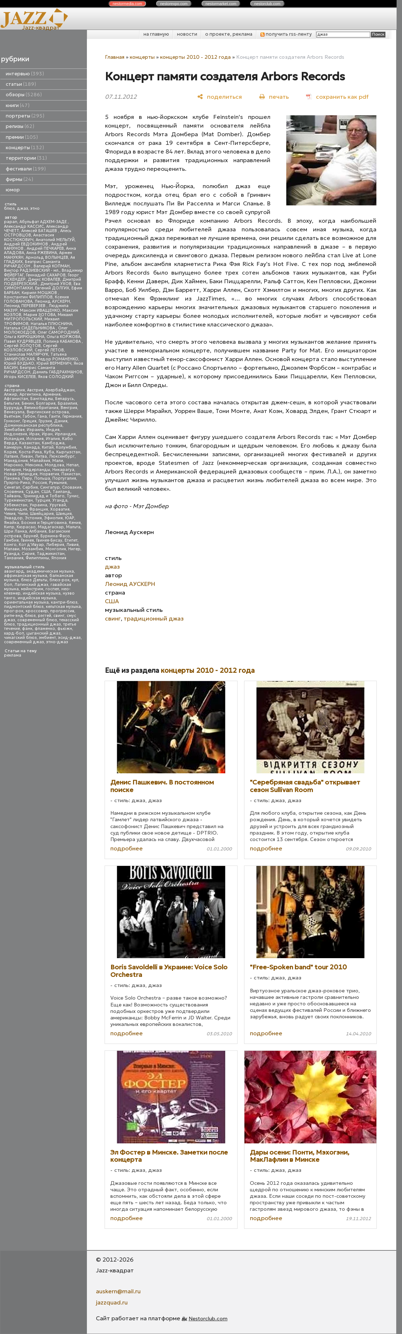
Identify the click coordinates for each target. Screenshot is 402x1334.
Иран (47, 434)
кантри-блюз (64, 602)
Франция (38, 509)
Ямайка (11, 522)
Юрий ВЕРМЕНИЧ (53, 363)
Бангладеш (41, 398)
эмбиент (47, 637)
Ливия (72, 544)
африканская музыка (25, 575)
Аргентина (30, 394)
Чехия (10, 513)
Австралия (14, 390)
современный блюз (37, 620)
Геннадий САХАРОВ (46, 275)
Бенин (28, 403)
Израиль (35, 429)
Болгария (46, 403)
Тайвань (12, 496)
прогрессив (62, 611)
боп (8, 584)
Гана (42, 416)
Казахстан (29, 443)
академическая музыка (50, 571)
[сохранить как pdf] (337, 96)
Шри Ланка (15, 531)
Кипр (9, 527)
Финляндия (15, 509)
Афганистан (16, 398)
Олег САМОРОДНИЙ (58, 332)
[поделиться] (219, 96)
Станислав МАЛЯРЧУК (26, 354)
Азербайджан (60, 390)
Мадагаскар (51, 527)
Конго (10, 544)
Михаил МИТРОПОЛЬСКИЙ (38, 316)
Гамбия (11, 540)
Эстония (33, 518)
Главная (114, 57)
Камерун (13, 447)
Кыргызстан (68, 452)
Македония (16, 460)
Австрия (35, 390)
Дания (60, 421)
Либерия (55, 544)
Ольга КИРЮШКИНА (24, 336)
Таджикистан (51, 553)
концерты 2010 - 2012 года (195, 57)
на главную (156, 34)
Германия (71, 416)
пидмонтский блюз (24, 606)
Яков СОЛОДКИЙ (56, 376)
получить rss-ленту (286, 34)
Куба (49, 452)
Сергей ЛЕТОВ (49, 350)
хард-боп (14, 633)
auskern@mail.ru (118, 1291)
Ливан (26, 456)
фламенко (45, 628)
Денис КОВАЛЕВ (44, 279)
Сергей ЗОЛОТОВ (22, 345)
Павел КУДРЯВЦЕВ (22, 341)
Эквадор (13, 518)
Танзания (13, 558)
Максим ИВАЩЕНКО (40, 310)
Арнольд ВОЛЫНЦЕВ (47, 257)
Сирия (28, 553)
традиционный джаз (39, 624)
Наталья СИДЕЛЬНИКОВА (30, 328)
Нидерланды (36, 469)
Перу (27, 478)
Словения (13, 491)
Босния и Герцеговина (44, 522)
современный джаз (24, 642)
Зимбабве (14, 429)
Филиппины (37, 558)
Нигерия (12, 469)
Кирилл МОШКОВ (40, 292)
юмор (13, 190)
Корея (10, 452)
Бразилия (67, 403)
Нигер (74, 549)
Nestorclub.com (208, 1318)
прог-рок (13, 611)
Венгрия (69, 407)
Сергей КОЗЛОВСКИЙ (30, 347)
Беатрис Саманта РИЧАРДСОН (32, 263)
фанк (27, 628)
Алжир (10, 394)
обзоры (24, 95)
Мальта (73, 527)
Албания (38, 531)
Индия (52, 429)
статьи (21, 84)
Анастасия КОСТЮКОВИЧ (29, 237)
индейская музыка (42, 593)
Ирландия (65, 434)
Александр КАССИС (24, 226)
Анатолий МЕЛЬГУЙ (55, 239)
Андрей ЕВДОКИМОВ (26, 244)
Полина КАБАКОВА (62, 341)
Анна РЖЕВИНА (41, 252)
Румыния (58, 482)
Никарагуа (63, 469)
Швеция (64, 513)
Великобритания (41, 407)
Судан (32, 491)
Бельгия (11, 403)
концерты (25, 147)
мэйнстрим (32, 589)
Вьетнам (12, 416)
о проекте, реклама (228, 34)
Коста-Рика (30, 452)
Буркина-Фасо (55, 536)
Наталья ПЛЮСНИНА (51, 323)
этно (35, 208)
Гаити (54, 416)
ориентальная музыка (26, 602)
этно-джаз (57, 642)
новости (187, 34)
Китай (48, 447)
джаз (22, 208)
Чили (23, 513)
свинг (59, 615)
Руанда (11, 553)
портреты (25, 116)
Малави (11, 549)
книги (18, 105)
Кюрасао (26, 527)
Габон (29, 416)
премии (22, 137)
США (45, 491)
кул (75, 580)
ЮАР (69, 518)
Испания (35, 438)
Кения (75, 522)
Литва (41, 456)
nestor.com (127, 3)
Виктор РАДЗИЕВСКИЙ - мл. (31, 270)
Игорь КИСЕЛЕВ (20, 376)
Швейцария (42, 513)
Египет (71, 540)
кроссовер (37, 611)
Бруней (30, 536)
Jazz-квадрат (41, 27)
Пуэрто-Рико (17, 482)
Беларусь (64, 398)
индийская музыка (37, 598)
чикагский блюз (20, 637)
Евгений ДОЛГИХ (52, 288)
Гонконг (12, 421)
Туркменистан (18, 500)
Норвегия (49, 474)
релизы (20, 126)
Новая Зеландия (20, 474)
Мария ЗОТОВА (39, 314)
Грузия (45, 421)
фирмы (19, 179)
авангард (14, 571)
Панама (12, 478)
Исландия (14, 438)
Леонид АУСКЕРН (52, 301)
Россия (39, 482)
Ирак (34, 434)
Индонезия (15, 434)
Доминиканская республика (33, 425)
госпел (52, 589)
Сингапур (50, 487)
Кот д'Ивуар (31, 544)
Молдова (54, 465)
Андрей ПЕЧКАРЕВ (45, 248)
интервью (25, 74)
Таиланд (62, 491)
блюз (9, 208)
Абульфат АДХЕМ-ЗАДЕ (43, 221)
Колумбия (66, 447)
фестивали (26, 169)
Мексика (34, 465)
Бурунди (13, 407)
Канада (32, 447)
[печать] (274, 96)
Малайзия (40, 460)
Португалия (64, 478)
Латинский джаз (31, 584)
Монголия (55, 549)
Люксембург (62, 456)
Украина (38, 505)
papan (10, 221)
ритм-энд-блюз (20, 615)
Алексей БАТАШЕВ (39, 230)
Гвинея (27, 540)
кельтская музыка (63, 606)
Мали (57, 460)
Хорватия (60, 509)
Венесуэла (14, 412)
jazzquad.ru (112, 1302)
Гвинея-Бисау (49, 540)
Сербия (30, 487)
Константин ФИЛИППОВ (28, 297)
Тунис (73, 496)
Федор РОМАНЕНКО (57, 359)
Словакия (71, 487)
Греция (29, 421)
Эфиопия (53, 518)
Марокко (13, 465)
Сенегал (12, 487)
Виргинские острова (48, 412)
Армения (52, 394)
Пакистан (70, 474)
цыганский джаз (43, 633)
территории (26, 158)
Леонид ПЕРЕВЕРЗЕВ (25, 305)
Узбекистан (15, 505)
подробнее (126, 848)
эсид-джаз (69, 637)
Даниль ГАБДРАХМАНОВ (57, 372)
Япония (58, 558)
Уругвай (57, 505)
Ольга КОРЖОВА (63, 336)
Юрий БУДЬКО (19, 363)
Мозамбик (32, 549)
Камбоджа (53, 443)
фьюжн (64, 628)
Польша (42, 478)
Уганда (59, 500)
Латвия (11, 456)
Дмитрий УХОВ (55, 283)
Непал (72, 465)
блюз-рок (59, 580)
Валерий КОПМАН (52, 266)
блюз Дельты (34, 580)
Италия (53, 438)
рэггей (44, 615)
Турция (42, 500)
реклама (12, 655)
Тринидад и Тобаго (44, 496)
